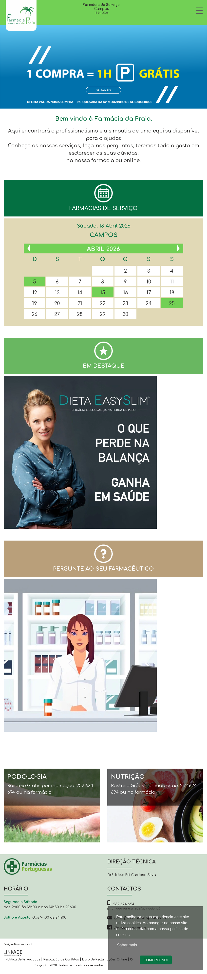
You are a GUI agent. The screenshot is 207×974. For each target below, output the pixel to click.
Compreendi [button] (156, 960)
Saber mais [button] (127, 945)
